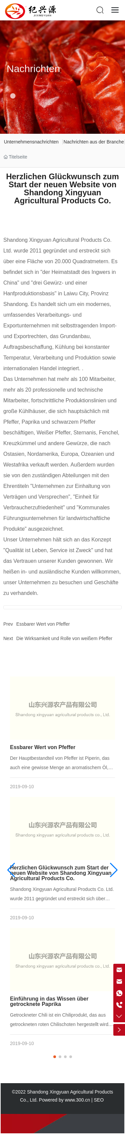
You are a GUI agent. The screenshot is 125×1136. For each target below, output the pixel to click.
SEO (99, 1100)
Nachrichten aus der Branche (94, 141)
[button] (54, 1056)
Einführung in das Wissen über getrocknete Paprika (49, 1001)
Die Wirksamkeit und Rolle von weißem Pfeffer (64, 638)
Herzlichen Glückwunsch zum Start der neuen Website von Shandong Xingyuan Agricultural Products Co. (61, 873)
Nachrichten (33, 75)
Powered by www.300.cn (64, 1100)
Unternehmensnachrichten (31, 141)
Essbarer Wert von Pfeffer (43, 624)
